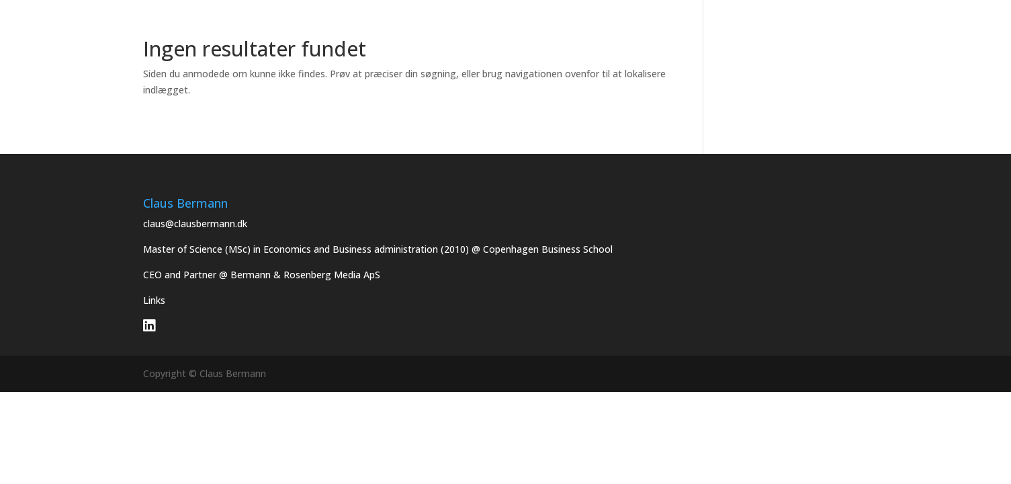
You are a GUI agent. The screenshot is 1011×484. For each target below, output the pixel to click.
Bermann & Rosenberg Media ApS (305, 274)
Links (154, 300)
